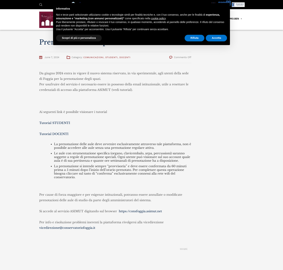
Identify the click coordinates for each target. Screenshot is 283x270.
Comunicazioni (93, 57)
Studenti (111, 57)
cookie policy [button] (158, 18)
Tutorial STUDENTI (54, 123)
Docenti (124, 57)
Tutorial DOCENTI (54, 134)
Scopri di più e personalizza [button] (79, 37)
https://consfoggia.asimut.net (140, 211)
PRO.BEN (235, 18)
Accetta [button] (216, 37)
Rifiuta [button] (195, 37)
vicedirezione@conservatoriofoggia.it (67, 228)
